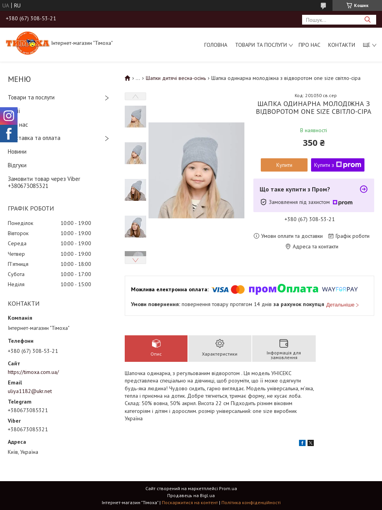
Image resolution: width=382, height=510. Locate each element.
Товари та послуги (261, 44)
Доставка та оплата (34, 138)
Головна (215, 44)
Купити (284, 164)
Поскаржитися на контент (190, 502)
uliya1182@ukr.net (30, 391)
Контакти (341, 44)
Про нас (309, 44)
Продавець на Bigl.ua (191, 495)
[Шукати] (367, 20)
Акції (14, 111)
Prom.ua (228, 488)
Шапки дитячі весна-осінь (176, 78)
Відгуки (17, 165)
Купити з (337, 164)
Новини (17, 151)
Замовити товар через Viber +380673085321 (44, 182)
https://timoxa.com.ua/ (33, 371)
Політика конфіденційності (251, 502)
